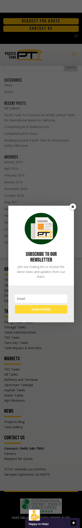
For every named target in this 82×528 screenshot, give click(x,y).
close (73, 523)
